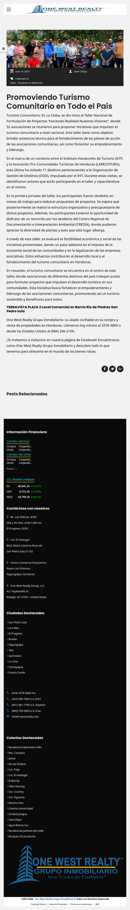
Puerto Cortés (16, 672)
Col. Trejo (13, 769)
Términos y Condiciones (81, 904)
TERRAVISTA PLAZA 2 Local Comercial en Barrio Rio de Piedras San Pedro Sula (62, 309)
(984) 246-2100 (62, 331)
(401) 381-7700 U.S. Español (26, 705)
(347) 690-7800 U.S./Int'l (24, 699)
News (13, 82)
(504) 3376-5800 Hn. (21, 693)
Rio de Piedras (16, 764)
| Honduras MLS (41, 728)
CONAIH (29, 728)
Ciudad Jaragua (17, 814)
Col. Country (15, 791)
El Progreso (14, 633)
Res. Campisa (16, 753)
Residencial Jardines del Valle (25, 830)
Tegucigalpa (15, 644)
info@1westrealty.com (23, 716)
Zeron (11, 758)
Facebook (88, 340)
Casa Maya (14, 819)
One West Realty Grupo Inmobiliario (35, 320)
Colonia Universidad (20, 808)
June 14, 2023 (22, 71)
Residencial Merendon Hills (24, 747)
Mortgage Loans (16, 728)
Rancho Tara (15, 803)
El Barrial (13, 780)
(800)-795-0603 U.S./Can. (24, 711)
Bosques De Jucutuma (21, 836)
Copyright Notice (38, 904)
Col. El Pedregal (17, 775)
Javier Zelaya (80, 71)
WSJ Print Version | (78, 728)
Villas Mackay (16, 786)
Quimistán (14, 656)
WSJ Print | (93, 728)
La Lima (12, 661)
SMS (97, 904)
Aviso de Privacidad (58, 904)
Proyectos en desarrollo (30, 82)
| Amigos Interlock (57, 728)
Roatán (12, 639)
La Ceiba (13, 628)
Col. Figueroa (16, 797)
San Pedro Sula (17, 622)
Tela (10, 650)
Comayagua (15, 667)
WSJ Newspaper (106, 728)
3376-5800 (110, 325)
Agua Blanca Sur (17, 825)
